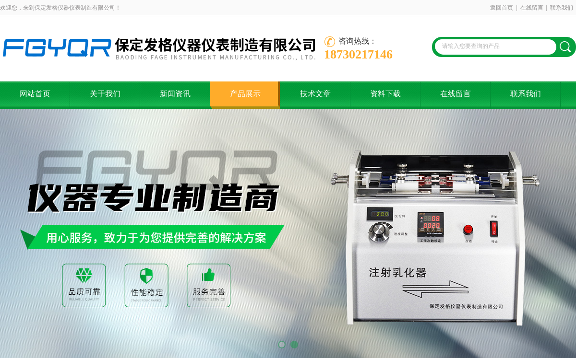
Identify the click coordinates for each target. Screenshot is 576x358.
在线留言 (531, 7)
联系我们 (561, 7)
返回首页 (501, 7)
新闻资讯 (175, 94)
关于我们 (105, 94)
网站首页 (35, 94)
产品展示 (245, 94)
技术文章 (315, 94)
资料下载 (385, 94)
